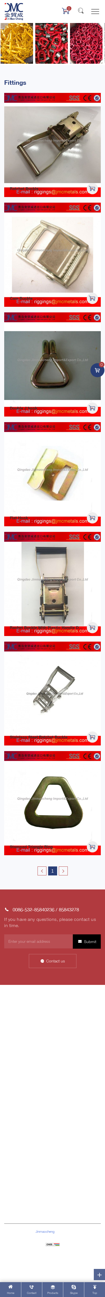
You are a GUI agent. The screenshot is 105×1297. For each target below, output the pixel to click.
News (9, 1026)
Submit (90, 941)
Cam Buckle (21, 298)
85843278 (69, 909)
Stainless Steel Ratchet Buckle (38, 737)
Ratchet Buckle (24, 188)
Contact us (55, 961)
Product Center (17, 1044)
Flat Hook (19, 517)
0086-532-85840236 (33, 909)
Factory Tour (64, 1044)
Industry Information (71, 1083)
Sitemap (52, 1252)
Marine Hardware (18, 1083)
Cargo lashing (16, 1092)
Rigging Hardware (19, 1074)
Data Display (14, 1018)
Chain (9, 1100)
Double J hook (23, 408)
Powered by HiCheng (52, 1261)
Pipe (8, 1126)
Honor (59, 1026)
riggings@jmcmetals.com (36, 1208)
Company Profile (68, 1009)
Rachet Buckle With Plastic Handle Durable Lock (55, 627)
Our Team (62, 1052)
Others (9, 1144)
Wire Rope (13, 1109)
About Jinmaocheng (21, 1009)
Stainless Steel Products (25, 1117)
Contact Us (14, 1035)
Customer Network (70, 1035)
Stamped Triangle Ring (31, 846)
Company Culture (69, 1018)
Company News (67, 1074)
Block (9, 1135)
